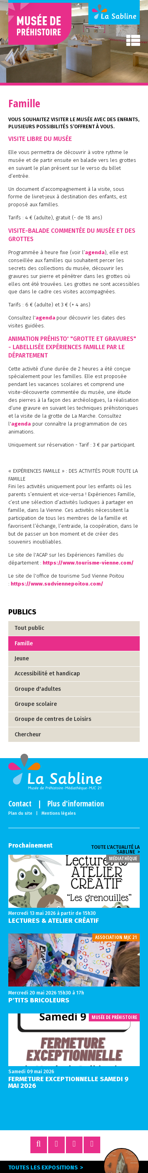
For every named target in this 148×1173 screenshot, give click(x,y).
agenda (95, 252)
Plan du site (20, 814)
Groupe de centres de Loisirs (53, 719)
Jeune (22, 658)
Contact (20, 804)
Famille (24, 643)
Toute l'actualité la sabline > (115, 849)
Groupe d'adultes (38, 689)
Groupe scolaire (36, 704)
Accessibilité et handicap (47, 673)
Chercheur (28, 734)
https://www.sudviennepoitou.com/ (57, 584)
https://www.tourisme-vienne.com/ (88, 563)
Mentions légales (58, 814)
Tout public (29, 628)
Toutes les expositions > (45, 1167)
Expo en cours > (121, 1167)
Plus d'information (75, 804)
